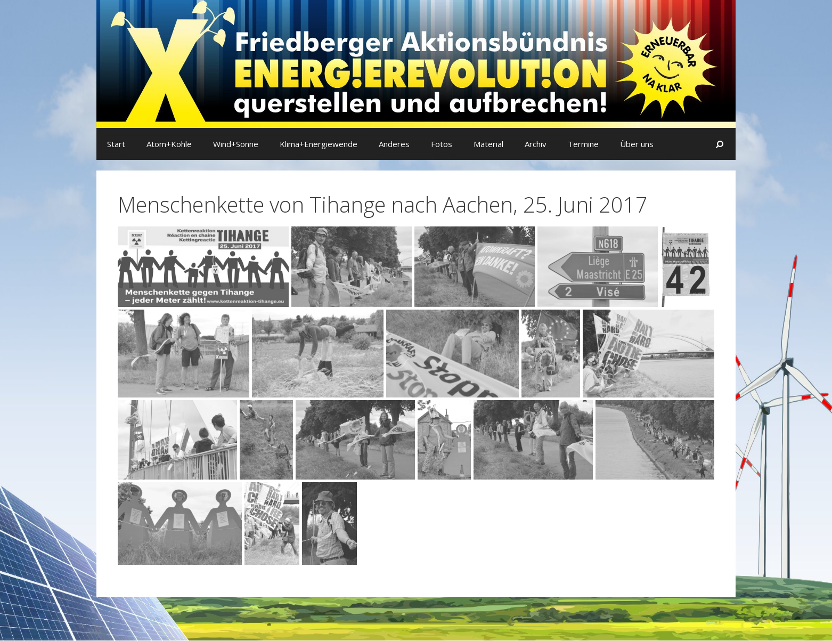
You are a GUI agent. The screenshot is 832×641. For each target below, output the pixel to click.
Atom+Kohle (169, 144)
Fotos (441, 144)
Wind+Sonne (235, 144)
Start (116, 144)
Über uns (637, 144)
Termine (583, 144)
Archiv (535, 144)
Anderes (394, 144)
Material (488, 144)
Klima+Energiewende (318, 144)
